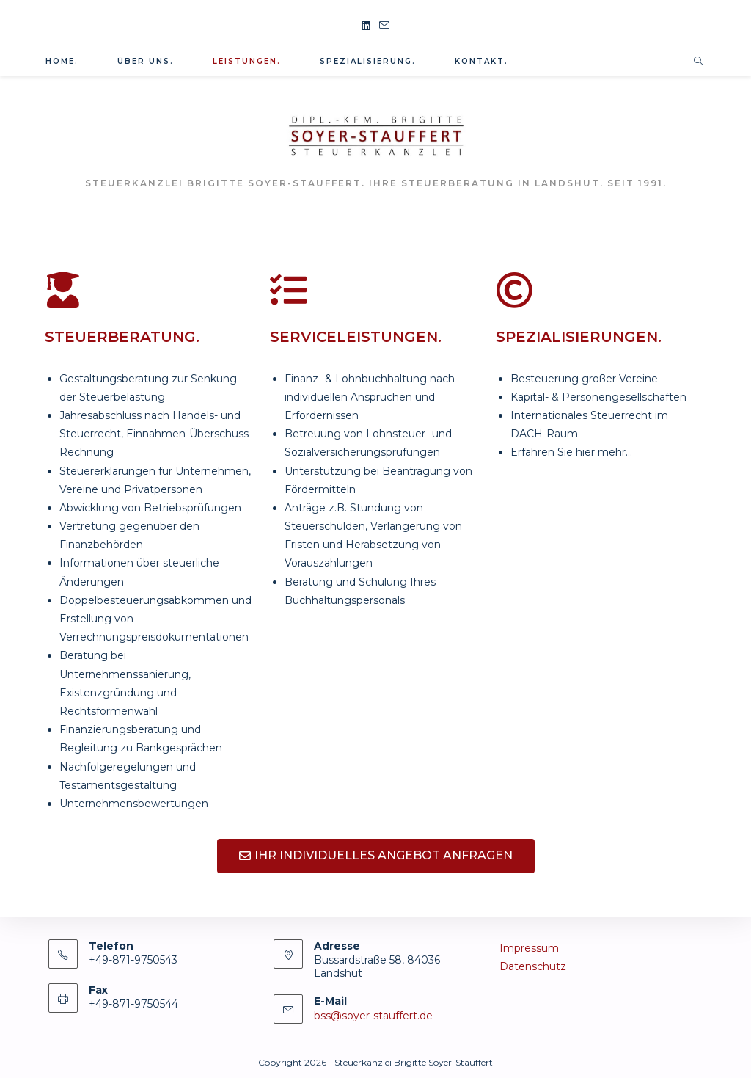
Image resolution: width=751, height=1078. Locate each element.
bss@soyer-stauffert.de (373, 1015)
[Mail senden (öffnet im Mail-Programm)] (384, 26)
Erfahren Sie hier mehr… (571, 452)
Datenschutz (532, 966)
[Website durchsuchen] (698, 62)
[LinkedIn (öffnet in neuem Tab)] (366, 26)
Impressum (529, 948)
